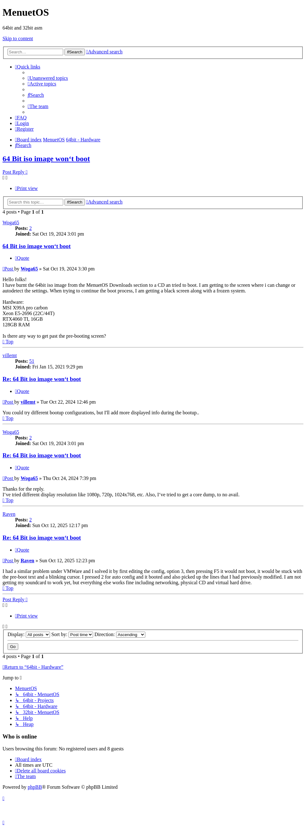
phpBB (35, 787)
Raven (9, 514)
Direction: (119, 634)
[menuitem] (48, 78)
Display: (29, 634)
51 (31, 361)
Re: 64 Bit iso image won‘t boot (42, 379)
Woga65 (11, 222)
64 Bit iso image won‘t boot (46, 159)
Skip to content (18, 38)
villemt (10, 355)
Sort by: (72, 634)
